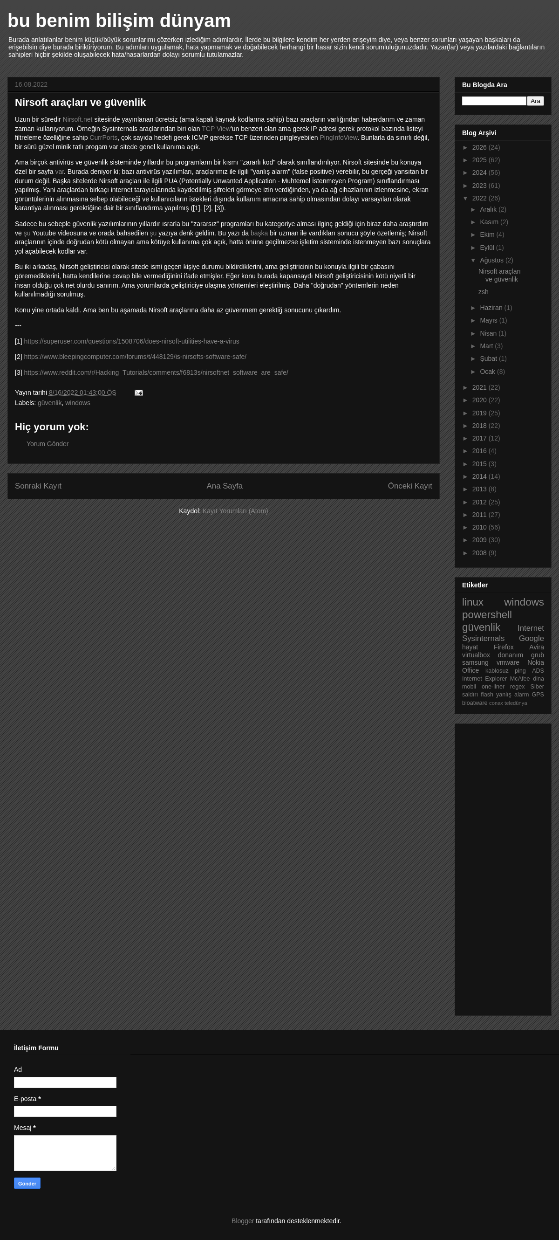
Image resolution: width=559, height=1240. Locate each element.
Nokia (535, 662)
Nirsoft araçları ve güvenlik (499, 275)
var (59, 171)
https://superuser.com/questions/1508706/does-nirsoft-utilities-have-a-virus (131, 341)
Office (470, 670)
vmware (508, 662)
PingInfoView (338, 137)
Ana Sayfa (225, 486)
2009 (480, 540)
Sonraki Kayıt (38, 486)
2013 (480, 489)
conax (496, 703)
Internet (531, 628)
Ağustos (492, 260)
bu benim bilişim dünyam (119, 20)
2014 (480, 476)
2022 (480, 198)
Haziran (492, 307)
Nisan (489, 333)
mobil (469, 686)
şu (27, 233)
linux (473, 602)
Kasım (490, 222)
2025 (480, 160)
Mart (487, 346)
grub (537, 655)
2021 (480, 387)
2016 (480, 451)
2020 (480, 400)
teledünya (515, 703)
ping (520, 671)
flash (487, 694)
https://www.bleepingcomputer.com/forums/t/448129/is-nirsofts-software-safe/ (135, 356)
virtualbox (476, 655)
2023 (480, 185)
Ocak (488, 371)
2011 (480, 514)
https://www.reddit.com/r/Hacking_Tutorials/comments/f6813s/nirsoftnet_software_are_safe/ (156, 372)
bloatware (475, 703)
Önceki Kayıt (410, 486)
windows (77, 402)
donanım (510, 655)
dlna (538, 678)
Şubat (489, 358)
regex (517, 686)
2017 (480, 438)
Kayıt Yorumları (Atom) (235, 511)
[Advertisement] (499, 867)
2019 (480, 413)
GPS (538, 694)
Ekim (488, 234)
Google (531, 638)
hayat (470, 647)
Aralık (489, 209)
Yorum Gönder (48, 444)
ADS (538, 671)
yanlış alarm (512, 694)
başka (259, 233)
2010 (480, 527)
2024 (480, 172)
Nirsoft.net (78, 119)
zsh (483, 292)
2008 (480, 553)
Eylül (488, 247)
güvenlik (49, 402)
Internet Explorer (484, 678)
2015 (480, 464)
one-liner (493, 686)
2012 (480, 502)
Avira (536, 647)
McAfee (520, 678)
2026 (480, 147)
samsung (475, 662)
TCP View (216, 128)
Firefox (504, 647)
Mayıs (489, 320)
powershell (487, 614)
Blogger (243, 1221)
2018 (480, 425)
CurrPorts (103, 137)
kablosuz (497, 671)
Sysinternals (483, 638)
